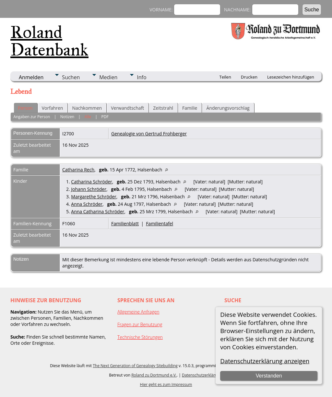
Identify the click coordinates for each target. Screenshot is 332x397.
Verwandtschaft (127, 108)
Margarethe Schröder (93, 196)
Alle (88, 116)
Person (25, 108)
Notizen (67, 116)
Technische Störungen (140, 337)
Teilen (225, 77)
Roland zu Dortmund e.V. (154, 375)
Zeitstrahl (163, 108)
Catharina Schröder (91, 182)
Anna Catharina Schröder (97, 211)
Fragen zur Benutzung (139, 324)
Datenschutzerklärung (202, 375)
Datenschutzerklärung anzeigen (264, 361)
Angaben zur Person (31, 116)
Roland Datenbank (49, 40)
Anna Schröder (86, 204)
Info (141, 77)
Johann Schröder (88, 189)
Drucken (249, 77)
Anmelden (31, 77)
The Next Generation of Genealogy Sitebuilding (135, 365)
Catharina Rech (78, 170)
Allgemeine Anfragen (138, 312)
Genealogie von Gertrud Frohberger (149, 133)
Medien (108, 77)
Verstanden (269, 375)
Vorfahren (52, 108)
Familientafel (159, 223)
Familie (189, 108)
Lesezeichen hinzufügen (290, 77)
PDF (105, 116)
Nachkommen (87, 108)
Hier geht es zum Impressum (166, 384)
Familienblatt (125, 223)
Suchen (71, 77)
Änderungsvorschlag (227, 108)
